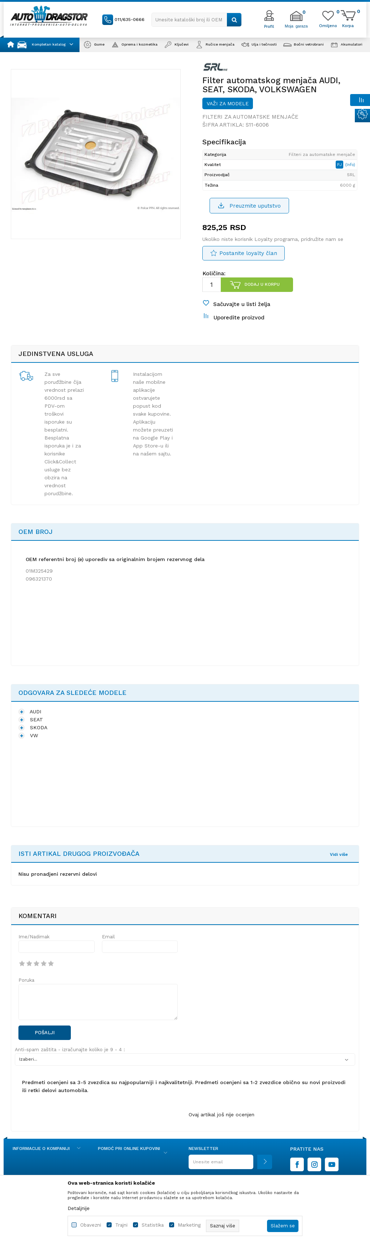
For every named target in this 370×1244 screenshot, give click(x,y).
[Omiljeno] (328, 25)
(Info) (350, 164)
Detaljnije (79, 1208)
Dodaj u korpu (262, 284)
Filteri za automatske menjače (250, 117)
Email (108, 936)
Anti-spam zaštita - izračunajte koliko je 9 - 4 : (70, 1049)
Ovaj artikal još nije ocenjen (221, 1114)
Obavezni (90, 1225)
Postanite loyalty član (248, 253)
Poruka (26, 980)
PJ (340, 164)
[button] (196, 20)
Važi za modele (228, 103)
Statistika (153, 1225)
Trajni (121, 1225)
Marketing (189, 1225)
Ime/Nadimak (34, 936)
